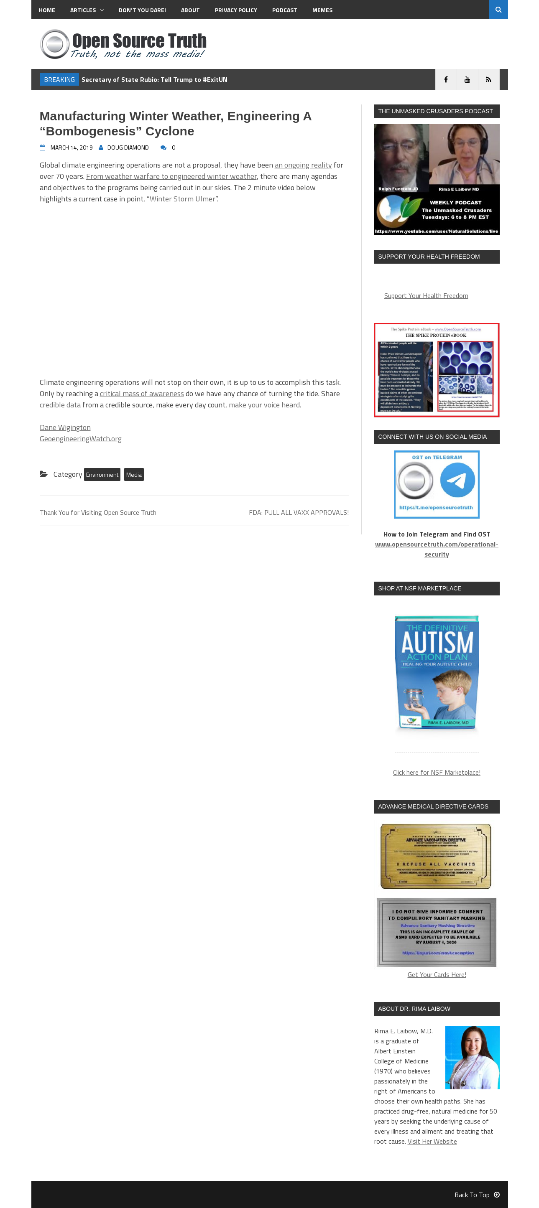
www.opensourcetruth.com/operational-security (436, 549)
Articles (87, 9)
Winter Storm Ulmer (182, 198)
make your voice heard (264, 404)
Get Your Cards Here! (437, 900)
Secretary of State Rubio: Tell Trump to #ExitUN (154, 79)
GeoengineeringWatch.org (81, 438)
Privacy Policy (236, 9)
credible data (60, 404)
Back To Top (477, 1195)
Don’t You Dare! (142, 9)
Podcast (284, 9)
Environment (102, 474)
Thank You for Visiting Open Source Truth (98, 512)
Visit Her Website (432, 1141)
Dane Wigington (65, 427)
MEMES (322, 9)
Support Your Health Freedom (426, 295)
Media (134, 474)
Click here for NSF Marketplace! (436, 772)
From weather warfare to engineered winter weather (171, 176)
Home (47, 9)
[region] (437, 679)
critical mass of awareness (142, 393)
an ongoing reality (303, 164)
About (190, 9)
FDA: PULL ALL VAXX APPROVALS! (299, 512)
